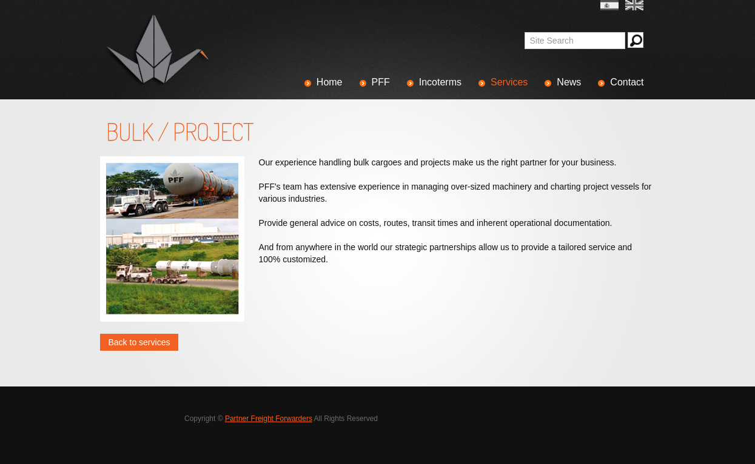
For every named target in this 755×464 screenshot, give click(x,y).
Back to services (139, 342)
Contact (626, 82)
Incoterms (440, 82)
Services (509, 82)
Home (330, 82)
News (569, 82)
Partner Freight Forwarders (268, 418)
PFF (381, 82)
